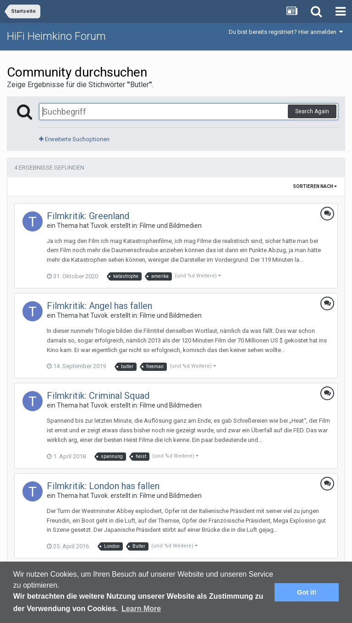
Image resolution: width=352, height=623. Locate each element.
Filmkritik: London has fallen (103, 485)
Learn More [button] (141, 608)
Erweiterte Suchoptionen (74, 139)
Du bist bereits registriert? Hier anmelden (286, 31)
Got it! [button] (306, 592)
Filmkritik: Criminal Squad (98, 395)
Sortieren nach (315, 186)
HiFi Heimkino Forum (56, 36)
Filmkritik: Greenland (88, 215)
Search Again (312, 111)
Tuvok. (99, 225)
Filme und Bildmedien (171, 225)
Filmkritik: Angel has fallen (99, 305)
